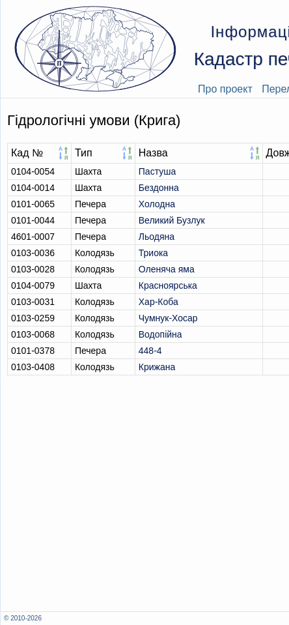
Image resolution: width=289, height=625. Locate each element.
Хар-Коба (158, 302)
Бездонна (159, 187)
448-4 (150, 350)
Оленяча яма (167, 269)
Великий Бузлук (172, 220)
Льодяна (156, 236)
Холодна (157, 204)
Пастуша (157, 171)
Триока (153, 253)
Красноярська (168, 285)
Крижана (157, 367)
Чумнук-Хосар (168, 318)
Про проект (225, 88)
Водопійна (160, 334)
